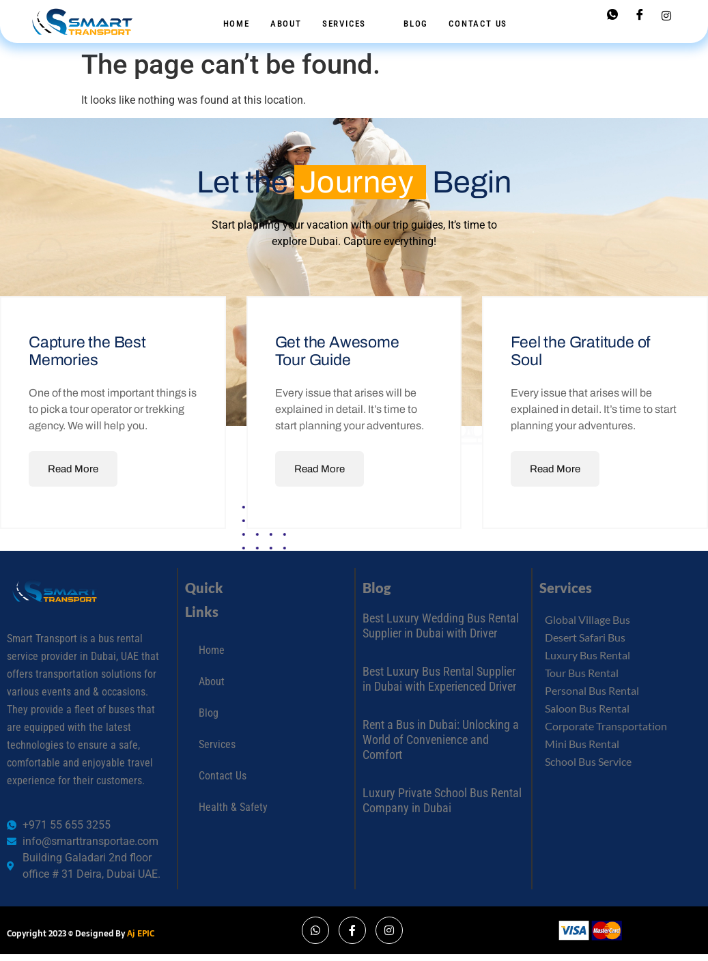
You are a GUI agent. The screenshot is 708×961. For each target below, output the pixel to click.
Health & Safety (233, 807)
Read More (73, 468)
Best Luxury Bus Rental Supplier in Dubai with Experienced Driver (439, 678)
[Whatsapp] (612, 15)
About (286, 23)
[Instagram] (666, 15)
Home (236, 23)
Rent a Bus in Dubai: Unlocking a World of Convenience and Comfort (441, 739)
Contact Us (478, 23)
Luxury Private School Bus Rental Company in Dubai (442, 800)
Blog (415, 23)
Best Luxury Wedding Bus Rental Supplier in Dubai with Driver (441, 625)
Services (350, 23)
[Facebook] (639, 15)
